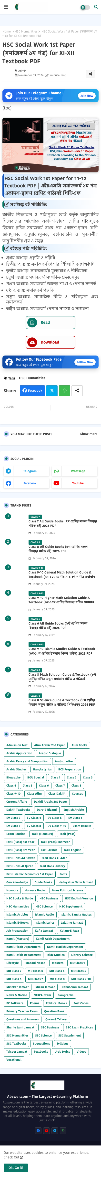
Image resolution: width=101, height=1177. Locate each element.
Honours (12, 890)
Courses (77, 793)
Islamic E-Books (17, 922)
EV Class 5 (55, 818)
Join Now (87, 96)
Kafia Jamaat (44, 931)
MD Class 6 (13, 979)
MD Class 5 (78, 971)
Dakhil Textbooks (18, 810)
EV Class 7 (13, 826)
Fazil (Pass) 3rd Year (20, 850)
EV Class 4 (34, 818)
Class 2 (71, 777)
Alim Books (79, 745)
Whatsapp (64, 390)
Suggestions (41, 1043)
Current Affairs (16, 801)
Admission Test (17, 745)
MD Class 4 (56, 971)
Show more (88, 434)
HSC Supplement (70, 906)
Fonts (63, 874)
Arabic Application (19, 753)
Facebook (35, 390)
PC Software (14, 1003)
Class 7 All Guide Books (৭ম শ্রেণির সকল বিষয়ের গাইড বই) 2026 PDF (63, 523)
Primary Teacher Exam (22, 1011)
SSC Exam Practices (79, 1027)
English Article (73, 810)
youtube (78, 483)
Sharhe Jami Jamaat (20, 1027)
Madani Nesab (35, 963)
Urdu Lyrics (62, 1051)
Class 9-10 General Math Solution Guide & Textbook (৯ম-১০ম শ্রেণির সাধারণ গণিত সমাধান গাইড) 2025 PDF (62, 576)
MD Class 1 (77, 963)
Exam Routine (15, 834)
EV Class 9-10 (57, 826)
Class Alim (34, 793)
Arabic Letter (64, 761)
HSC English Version (79, 898)
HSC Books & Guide (19, 898)
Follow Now (85, 362)
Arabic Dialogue (50, 753)
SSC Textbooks (16, 1043)
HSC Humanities (26, 31)
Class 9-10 (13, 793)
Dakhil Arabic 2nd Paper (50, 801)
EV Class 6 (75, 818)
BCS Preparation (69, 769)
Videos (81, 1051)
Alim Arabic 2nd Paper (49, 745)
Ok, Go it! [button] (16, 1167)
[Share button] (77, 390)
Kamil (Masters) (17, 939)
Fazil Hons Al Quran (19, 866)
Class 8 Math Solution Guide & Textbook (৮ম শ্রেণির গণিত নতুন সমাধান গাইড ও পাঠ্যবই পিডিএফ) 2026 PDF (62, 679)
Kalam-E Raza (69, 931)
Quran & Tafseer (56, 1019)
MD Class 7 (35, 979)
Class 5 (27, 785)
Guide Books (43, 882)
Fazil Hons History (52, 866)
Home (6, 31)
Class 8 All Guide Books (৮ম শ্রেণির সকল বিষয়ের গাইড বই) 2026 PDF (58, 549)
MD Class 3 (35, 971)
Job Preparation (17, 931)
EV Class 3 (13, 818)
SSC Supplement (69, 1035)
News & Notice (16, 995)
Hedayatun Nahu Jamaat (76, 882)
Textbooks (41, 1051)
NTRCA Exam (42, 995)
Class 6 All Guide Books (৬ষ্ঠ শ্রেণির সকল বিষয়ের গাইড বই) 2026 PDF (58, 625)
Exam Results (82, 826)
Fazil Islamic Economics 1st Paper (29, 874)
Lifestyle (12, 963)
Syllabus (62, 1043)
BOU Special (35, 777)
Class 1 (55, 777)
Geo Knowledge (17, 882)
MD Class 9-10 (81, 979)
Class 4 (11, 785)
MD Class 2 (13, 971)
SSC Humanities (17, 1035)
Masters (57, 963)
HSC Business (49, 898)
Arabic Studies (16, 769)
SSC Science (43, 1035)
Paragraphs (65, 995)
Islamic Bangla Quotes (76, 914)
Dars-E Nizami (47, 810)
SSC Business (50, 1027)
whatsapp (78, 471)
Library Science (82, 955)
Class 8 (76, 785)
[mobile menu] (6, 6)
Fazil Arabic (49, 850)
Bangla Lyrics (42, 769)
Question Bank (54, 1011)
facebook (29, 483)
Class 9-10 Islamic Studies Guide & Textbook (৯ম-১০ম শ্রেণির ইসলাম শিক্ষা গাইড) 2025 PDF (62, 651)
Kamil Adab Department (53, 939)
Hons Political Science (67, 890)
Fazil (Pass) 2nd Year (55, 842)
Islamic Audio (44, 914)
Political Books (56, 1003)
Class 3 (87, 777)
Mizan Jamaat (45, 987)
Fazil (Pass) (68, 834)
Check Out (11, 1157)
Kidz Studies (56, 955)
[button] (96, 7)
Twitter (52, 390)
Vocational (13, 1060)
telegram (30, 471)
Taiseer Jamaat (16, 1051)
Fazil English (72, 850)
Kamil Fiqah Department (23, 947)
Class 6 (44, 785)
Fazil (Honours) (42, 834)
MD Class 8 (57, 979)
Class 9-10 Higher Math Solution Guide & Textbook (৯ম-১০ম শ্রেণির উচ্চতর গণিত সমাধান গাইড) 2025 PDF (61, 602)
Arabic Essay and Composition (27, 761)
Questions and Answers (22, 1019)
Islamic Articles (17, 914)
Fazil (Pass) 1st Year (20, 842)
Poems (34, 1003)
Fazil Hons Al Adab (54, 858)
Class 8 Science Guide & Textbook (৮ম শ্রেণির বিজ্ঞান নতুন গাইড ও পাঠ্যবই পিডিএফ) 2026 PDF (62, 702)
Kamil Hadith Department (65, 947)
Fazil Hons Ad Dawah (20, 858)
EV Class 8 (34, 826)
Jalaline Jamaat (72, 922)
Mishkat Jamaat (17, 987)
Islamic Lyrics (44, 922)
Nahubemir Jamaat (74, 987)
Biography (13, 777)
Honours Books (35, 890)
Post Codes (81, 1003)
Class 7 (60, 785)
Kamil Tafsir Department (23, 955)
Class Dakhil (56, 793)
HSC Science (44, 906)
